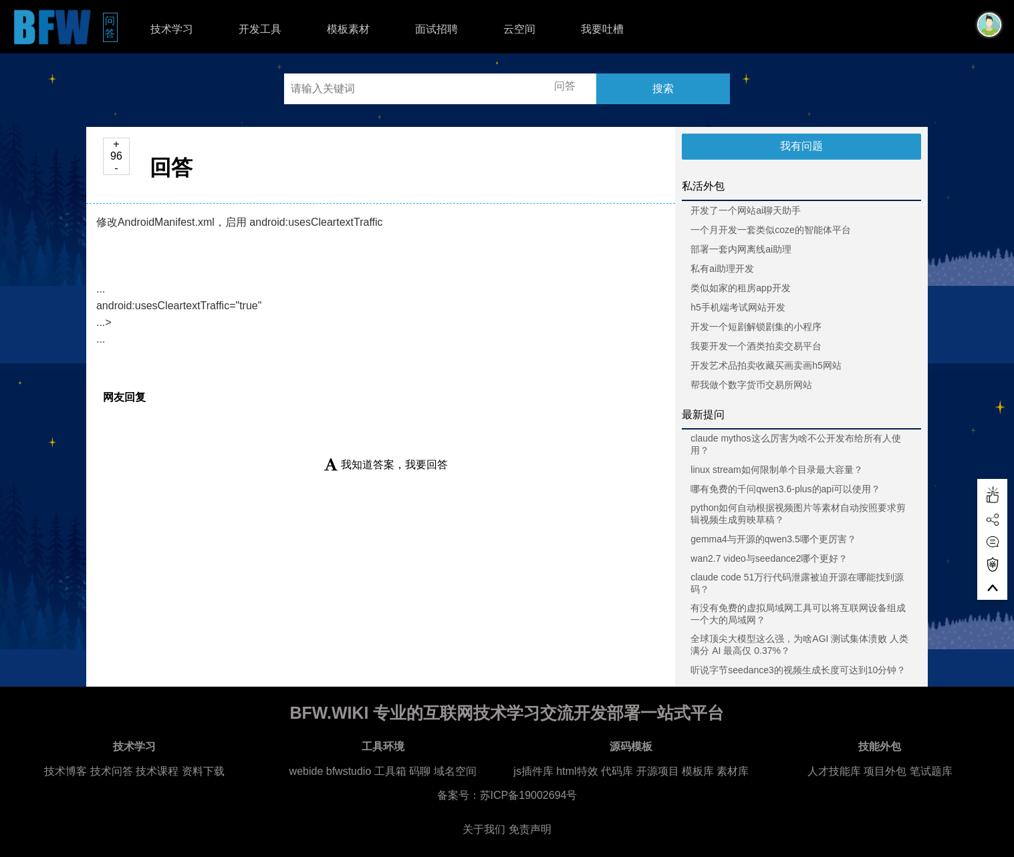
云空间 (519, 29)
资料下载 (203, 771)
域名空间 (455, 771)
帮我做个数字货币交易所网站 (751, 384)
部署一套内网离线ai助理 (740, 249)
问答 (111, 27)
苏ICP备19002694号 (529, 795)
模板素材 (348, 29)
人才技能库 (834, 771)
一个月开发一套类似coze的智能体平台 (770, 229)
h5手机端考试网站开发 (737, 307)
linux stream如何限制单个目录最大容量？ (776, 469)
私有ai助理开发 (722, 268)
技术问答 (111, 771)
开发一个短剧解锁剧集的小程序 (755, 326)
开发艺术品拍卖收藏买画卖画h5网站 (766, 365)
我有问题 (801, 146)
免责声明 (530, 829)
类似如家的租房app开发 (740, 288)
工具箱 (390, 771)
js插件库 (533, 771)
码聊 (419, 771)
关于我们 (484, 829)
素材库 (733, 771)
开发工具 (260, 29)
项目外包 (885, 771)
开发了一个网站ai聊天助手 (745, 210)
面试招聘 (436, 29)
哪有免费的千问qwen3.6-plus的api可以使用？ (785, 489)
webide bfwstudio (331, 771)
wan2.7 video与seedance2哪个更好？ (769, 558)
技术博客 (65, 771)
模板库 (698, 771)
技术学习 (171, 29)
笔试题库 (931, 771)
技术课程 (157, 771)
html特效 (577, 771)
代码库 (617, 771)
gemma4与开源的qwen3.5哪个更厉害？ (773, 539)
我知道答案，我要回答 (386, 464)
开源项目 (657, 771)
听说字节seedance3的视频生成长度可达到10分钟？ (798, 670)
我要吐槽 (602, 29)
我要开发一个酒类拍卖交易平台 (755, 346)
